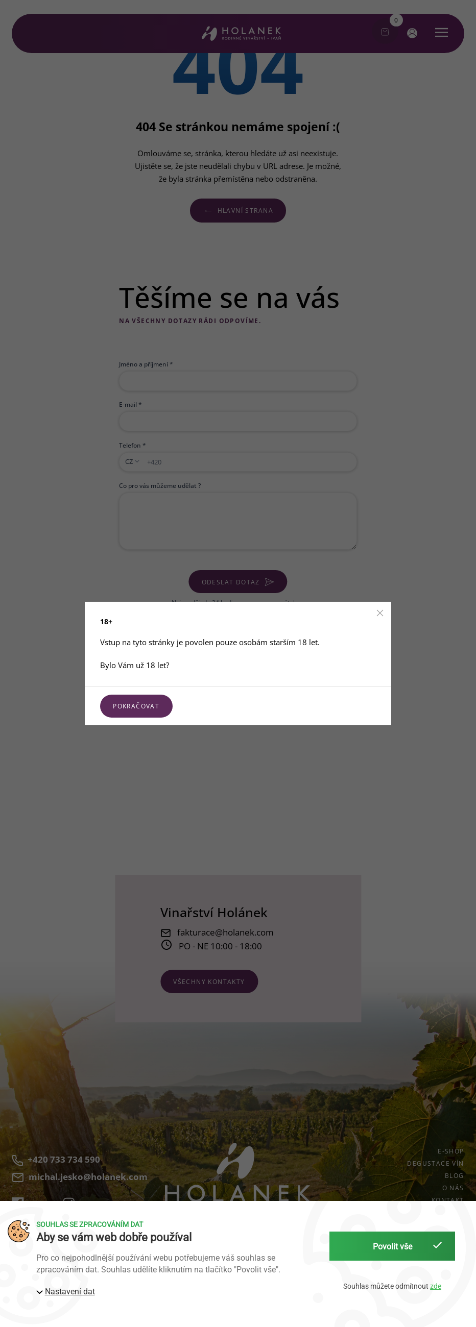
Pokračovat (136, 706)
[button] (380, 613)
